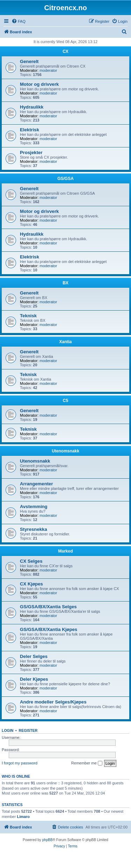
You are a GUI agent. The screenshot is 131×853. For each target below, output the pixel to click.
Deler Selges (34, 656)
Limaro (23, 816)
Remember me (86, 763)
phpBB (47, 840)
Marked (65, 551)
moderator (48, 70)
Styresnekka (33, 529)
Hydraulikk (31, 107)
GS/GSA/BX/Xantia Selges (48, 606)
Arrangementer (36, 483)
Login (7, 730)
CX (65, 51)
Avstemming (34, 506)
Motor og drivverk (39, 84)
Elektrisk (29, 129)
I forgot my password (19, 763)
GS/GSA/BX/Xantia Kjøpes (48, 629)
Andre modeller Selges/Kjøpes (53, 702)
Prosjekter (31, 152)
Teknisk (28, 315)
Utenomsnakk (65, 451)
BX (65, 282)
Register (28, 730)
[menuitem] (19, 21)
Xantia (65, 341)
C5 (65, 400)
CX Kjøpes (31, 584)
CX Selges (31, 561)
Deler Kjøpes (34, 679)
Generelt (29, 61)
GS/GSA (65, 178)
